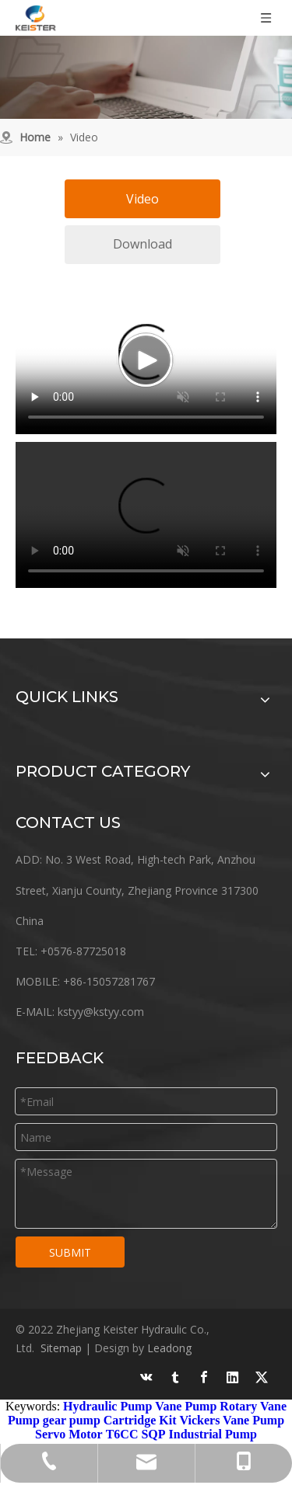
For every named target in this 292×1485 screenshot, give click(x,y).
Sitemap (61, 1348)
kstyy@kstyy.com (101, 1011)
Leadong (169, 1348)
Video (142, 198)
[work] (146, 77)
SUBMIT (70, 1252)
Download (142, 243)
